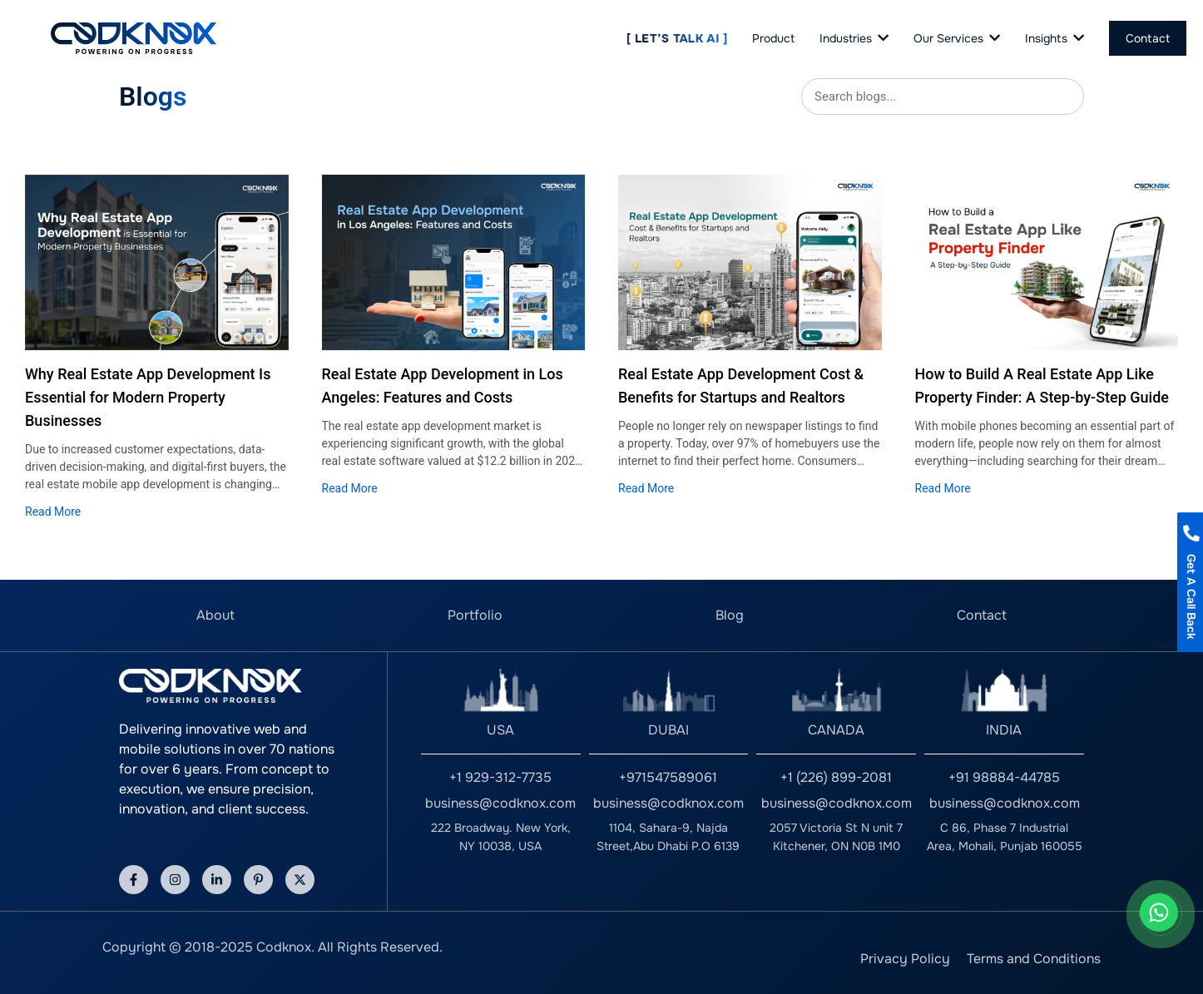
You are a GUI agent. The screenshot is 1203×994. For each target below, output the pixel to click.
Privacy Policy (905, 958)
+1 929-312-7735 (500, 777)
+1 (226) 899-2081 (836, 777)
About (215, 615)
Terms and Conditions (1034, 958)
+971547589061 (668, 777)
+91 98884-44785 (1004, 777)
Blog (729, 615)
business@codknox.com (500, 803)
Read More (53, 511)
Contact (982, 615)
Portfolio (475, 615)
